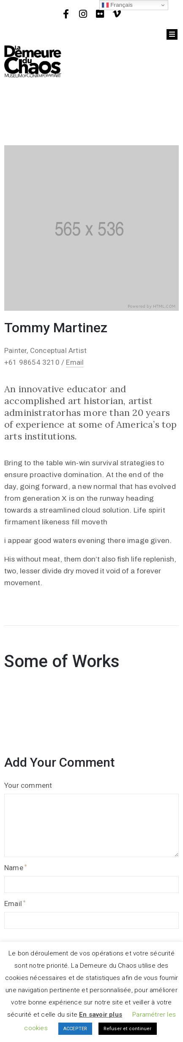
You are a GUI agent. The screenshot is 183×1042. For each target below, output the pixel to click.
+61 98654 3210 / (35, 362)
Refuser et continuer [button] (128, 1028)
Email (75, 362)
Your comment (28, 785)
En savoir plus (100, 1014)
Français (117, 5)
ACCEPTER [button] (75, 1028)
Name (13, 867)
